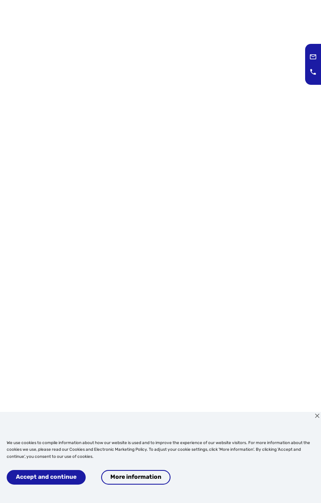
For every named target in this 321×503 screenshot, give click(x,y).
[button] (313, 57)
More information (135, 476)
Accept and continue (46, 476)
